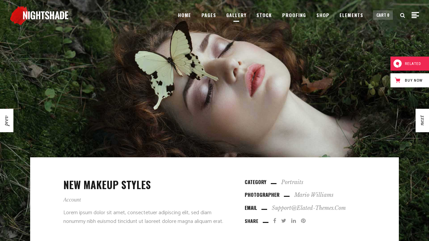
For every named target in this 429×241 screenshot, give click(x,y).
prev (6, 120)
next (422, 120)
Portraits (292, 182)
